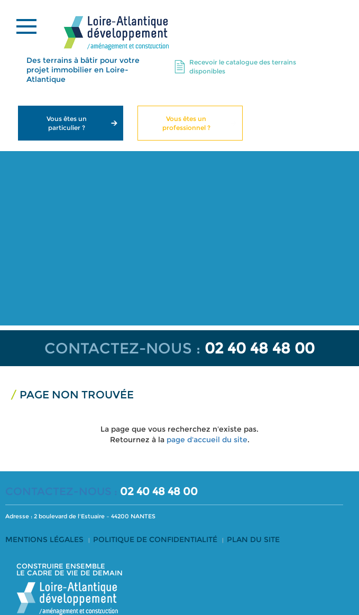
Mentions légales (44, 539)
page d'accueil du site (207, 439)
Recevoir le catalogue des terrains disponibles (242, 66)
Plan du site (253, 539)
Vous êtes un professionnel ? (186, 123)
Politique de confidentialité (155, 539)
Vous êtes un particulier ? (67, 123)
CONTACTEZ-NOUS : (122, 348)
